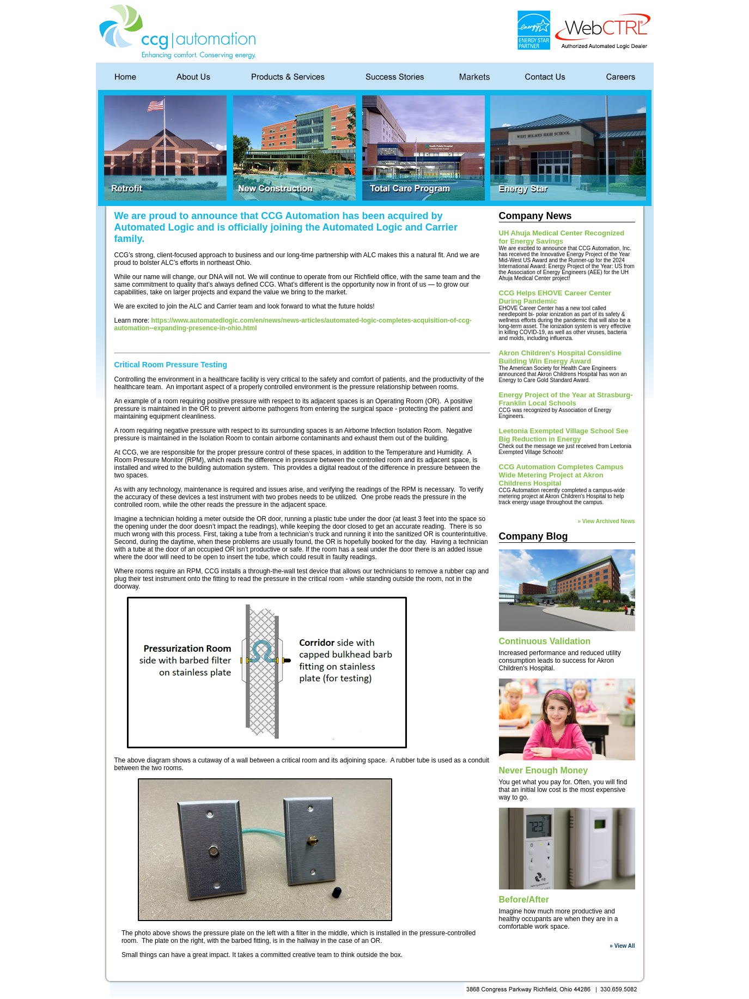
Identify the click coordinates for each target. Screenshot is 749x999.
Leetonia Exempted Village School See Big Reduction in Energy (564, 435)
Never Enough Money (543, 770)
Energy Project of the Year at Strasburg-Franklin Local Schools (566, 399)
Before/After (524, 899)
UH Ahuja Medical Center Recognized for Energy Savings (562, 237)
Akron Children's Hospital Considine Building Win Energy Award (560, 357)
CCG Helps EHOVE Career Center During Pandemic (555, 297)
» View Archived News (606, 521)
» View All (622, 946)
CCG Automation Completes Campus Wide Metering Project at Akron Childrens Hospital (561, 475)
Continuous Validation (545, 641)
